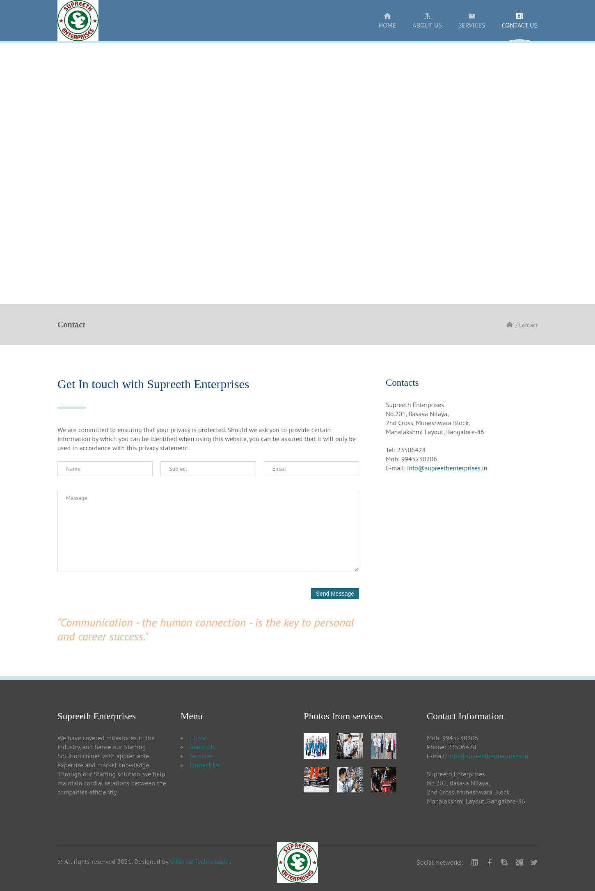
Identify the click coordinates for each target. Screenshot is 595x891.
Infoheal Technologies (200, 861)
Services (201, 756)
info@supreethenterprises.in (447, 468)
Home (198, 738)
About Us (202, 747)
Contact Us (205, 765)
